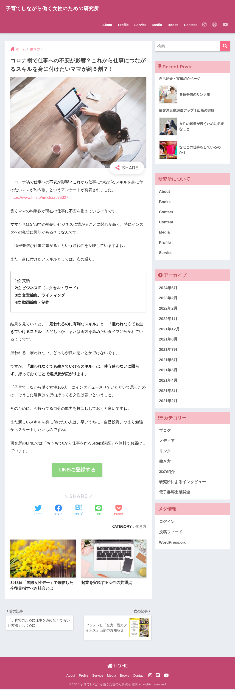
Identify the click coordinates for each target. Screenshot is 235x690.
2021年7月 (168, 350)
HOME (117, 667)
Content (166, 222)
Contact (190, 25)
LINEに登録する (77, 470)
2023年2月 (168, 299)
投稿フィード (170, 533)
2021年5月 (168, 371)
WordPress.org (173, 543)
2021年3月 (168, 392)
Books (173, 25)
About (107, 25)
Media (157, 25)
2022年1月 (168, 320)
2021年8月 (168, 340)
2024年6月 (168, 289)
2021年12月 (169, 330)
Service (140, 25)
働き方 (140, 526)
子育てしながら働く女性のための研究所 (56, 8)
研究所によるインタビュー (182, 483)
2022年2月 (168, 309)
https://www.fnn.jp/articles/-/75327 (39, 197)
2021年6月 (168, 361)
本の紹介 (167, 473)
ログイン (167, 522)
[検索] (225, 46)
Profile (123, 25)
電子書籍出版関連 (174, 493)
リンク (165, 452)
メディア (167, 442)
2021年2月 (168, 402)
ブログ (165, 431)
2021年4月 (168, 381)
